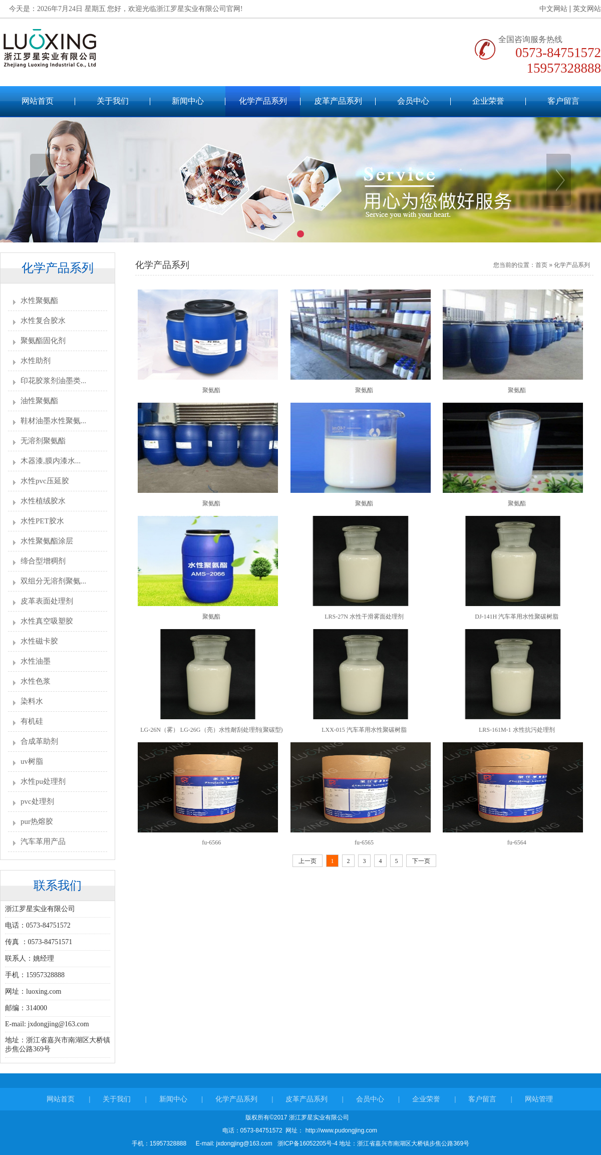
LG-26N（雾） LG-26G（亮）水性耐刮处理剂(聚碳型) (211, 729)
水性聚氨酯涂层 (47, 541)
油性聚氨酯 (39, 401)
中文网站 (549, 9)
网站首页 (38, 101)
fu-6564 (516, 842)
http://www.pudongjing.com (340, 1130)
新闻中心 (188, 101)
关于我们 (113, 101)
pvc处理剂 (37, 801)
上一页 (307, 860)
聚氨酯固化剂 (43, 341)
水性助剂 (36, 361)
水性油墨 (36, 661)
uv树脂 (32, 761)
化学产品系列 (263, 101)
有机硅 (32, 721)
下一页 (421, 860)
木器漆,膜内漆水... (51, 461)
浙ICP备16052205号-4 (307, 1143)
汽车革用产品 (43, 841)
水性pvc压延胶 (45, 481)
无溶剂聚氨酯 (43, 441)
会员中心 (413, 101)
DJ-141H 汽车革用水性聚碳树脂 (516, 616)
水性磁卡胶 (39, 641)
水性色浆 (36, 681)
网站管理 (539, 1107)
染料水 (32, 701)
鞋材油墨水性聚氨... (53, 421)
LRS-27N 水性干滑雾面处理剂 (364, 616)
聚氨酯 (211, 390)
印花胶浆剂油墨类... (53, 381)
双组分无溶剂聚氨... (53, 581)
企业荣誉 (488, 101)
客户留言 (563, 101)
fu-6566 (211, 842)
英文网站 (583, 9)
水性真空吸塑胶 (47, 621)
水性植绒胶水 (43, 501)
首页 (541, 264)
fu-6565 (364, 842)
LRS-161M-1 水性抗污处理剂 (517, 729)
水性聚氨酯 (39, 301)
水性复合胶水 (43, 321)
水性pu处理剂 (43, 781)
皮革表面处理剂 (47, 601)
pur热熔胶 (37, 821)
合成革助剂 (39, 741)
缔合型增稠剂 (43, 561)
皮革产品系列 (338, 101)
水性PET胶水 (42, 521)
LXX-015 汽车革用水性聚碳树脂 (364, 729)
